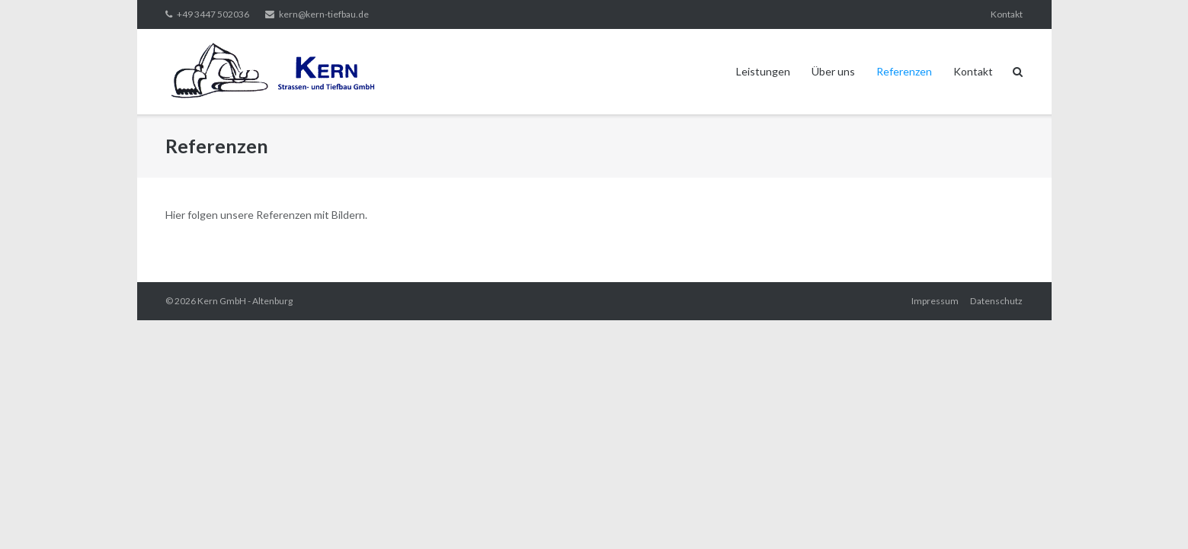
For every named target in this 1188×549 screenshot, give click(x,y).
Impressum (935, 301)
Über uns (833, 71)
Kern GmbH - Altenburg (245, 301)
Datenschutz (996, 301)
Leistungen (763, 71)
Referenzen (904, 71)
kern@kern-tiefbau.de (324, 14)
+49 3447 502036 (213, 14)
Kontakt (1007, 14)
